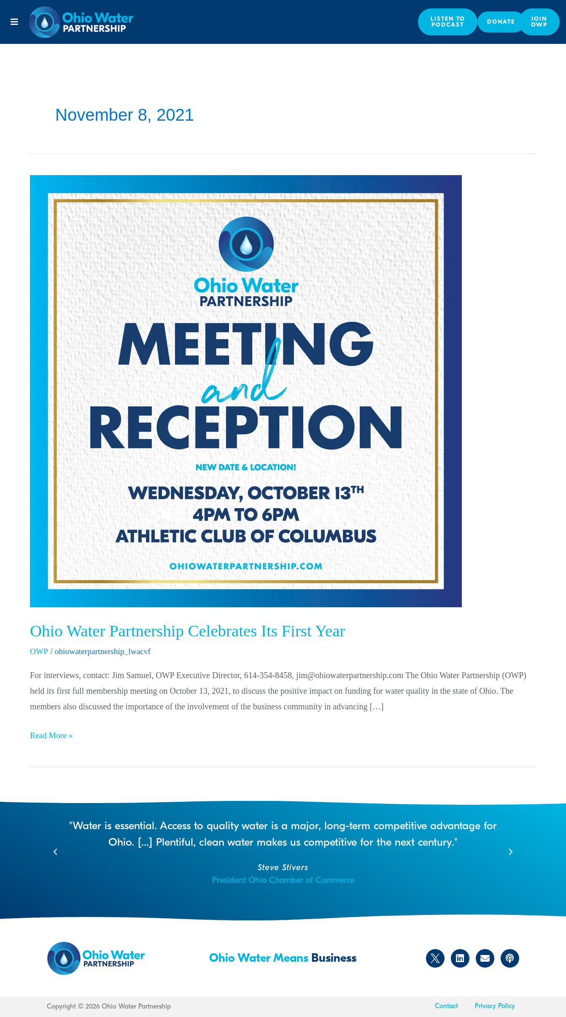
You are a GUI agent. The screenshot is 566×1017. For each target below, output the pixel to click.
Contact (446, 1006)
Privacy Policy (495, 1006)
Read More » (52, 733)
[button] (14, 22)
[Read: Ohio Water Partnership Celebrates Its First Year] (246, 390)
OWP (39, 651)
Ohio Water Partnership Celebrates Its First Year (192, 630)
